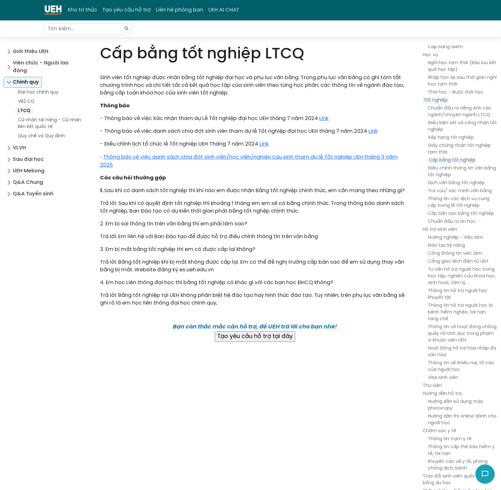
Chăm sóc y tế (439, 431)
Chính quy (26, 82)
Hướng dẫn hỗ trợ (442, 393)
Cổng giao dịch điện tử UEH (458, 261)
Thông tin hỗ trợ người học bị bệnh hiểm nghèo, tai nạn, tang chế (460, 312)
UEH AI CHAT (223, 10)
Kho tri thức (82, 10)
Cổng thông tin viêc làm (455, 253)
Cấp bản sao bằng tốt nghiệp (461, 213)
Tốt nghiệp (436, 100)
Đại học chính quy (38, 92)
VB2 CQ (26, 101)
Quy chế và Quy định (41, 136)
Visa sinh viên (443, 377)
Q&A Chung (28, 182)
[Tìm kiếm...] (87, 29)
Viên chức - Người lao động (41, 66)
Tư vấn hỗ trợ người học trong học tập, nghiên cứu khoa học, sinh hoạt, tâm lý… (462, 276)
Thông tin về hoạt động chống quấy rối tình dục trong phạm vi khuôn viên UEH (462, 334)
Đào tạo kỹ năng (446, 245)
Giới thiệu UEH (30, 51)
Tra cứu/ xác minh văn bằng (460, 191)
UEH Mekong (28, 171)
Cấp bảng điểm (445, 47)
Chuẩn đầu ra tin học (452, 221)
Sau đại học (28, 159)
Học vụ (430, 55)
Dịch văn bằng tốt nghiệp (456, 183)
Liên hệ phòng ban (179, 10)
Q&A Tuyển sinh (33, 194)
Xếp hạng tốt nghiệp (451, 137)
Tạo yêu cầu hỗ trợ (126, 10)
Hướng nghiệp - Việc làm (455, 237)
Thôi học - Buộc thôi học (455, 92)
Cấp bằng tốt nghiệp (452, 160)
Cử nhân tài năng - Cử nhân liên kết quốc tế (49, 123)
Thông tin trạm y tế (450, 439)
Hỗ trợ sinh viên (440, 229)
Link (323, 118)
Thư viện (432, 385)
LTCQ (24, 111)
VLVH (19, 148)
